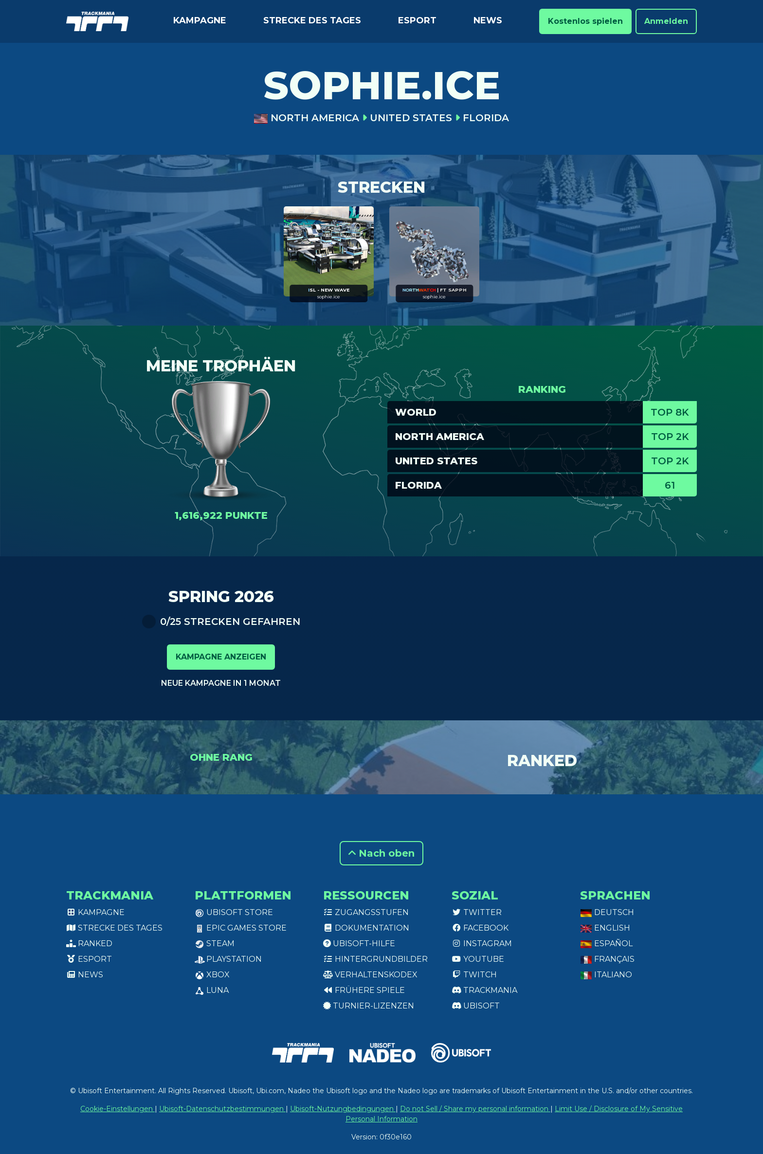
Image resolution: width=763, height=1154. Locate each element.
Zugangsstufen (366, 912)
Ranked (89, 943)
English (605, 928)
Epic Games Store (241, 928)
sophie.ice (328, 296)
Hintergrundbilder (375, 959)
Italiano (606, 974)
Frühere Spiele (364, 990)
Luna (212, 990)
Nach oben (381, 853)
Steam (215, 943)
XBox (212, 974)
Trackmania (484, 990)
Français (607, 959)
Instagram (482, 943)
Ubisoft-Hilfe (359, 943)
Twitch (474, 974)
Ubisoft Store (234, 912)
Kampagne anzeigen (221, 656)
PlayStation (228, 959)
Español (606, 943)
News (487, 20)
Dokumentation (366, 928)
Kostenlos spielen (585, 21)
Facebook (480, 928)
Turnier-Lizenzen (368, 1005)
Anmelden (666, 21)
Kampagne (199, 20)
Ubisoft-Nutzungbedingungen (343, 1108)
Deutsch (607, 912)
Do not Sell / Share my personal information (475, 1108)
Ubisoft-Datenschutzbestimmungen (222, 1108)
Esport (417, 20)
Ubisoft (476, 1005)
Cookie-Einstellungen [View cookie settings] (117, 1108)
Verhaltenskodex (370, 974)
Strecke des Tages (312, 20)
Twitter (477, 912)
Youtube (478, 959)
